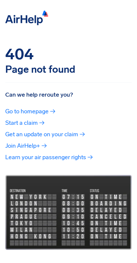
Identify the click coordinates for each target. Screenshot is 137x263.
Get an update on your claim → (45, 134)
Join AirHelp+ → (26, 145)
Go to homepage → (30, 111)
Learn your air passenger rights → (49, 157)
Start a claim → (25, 122)
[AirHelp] (26, 17)
